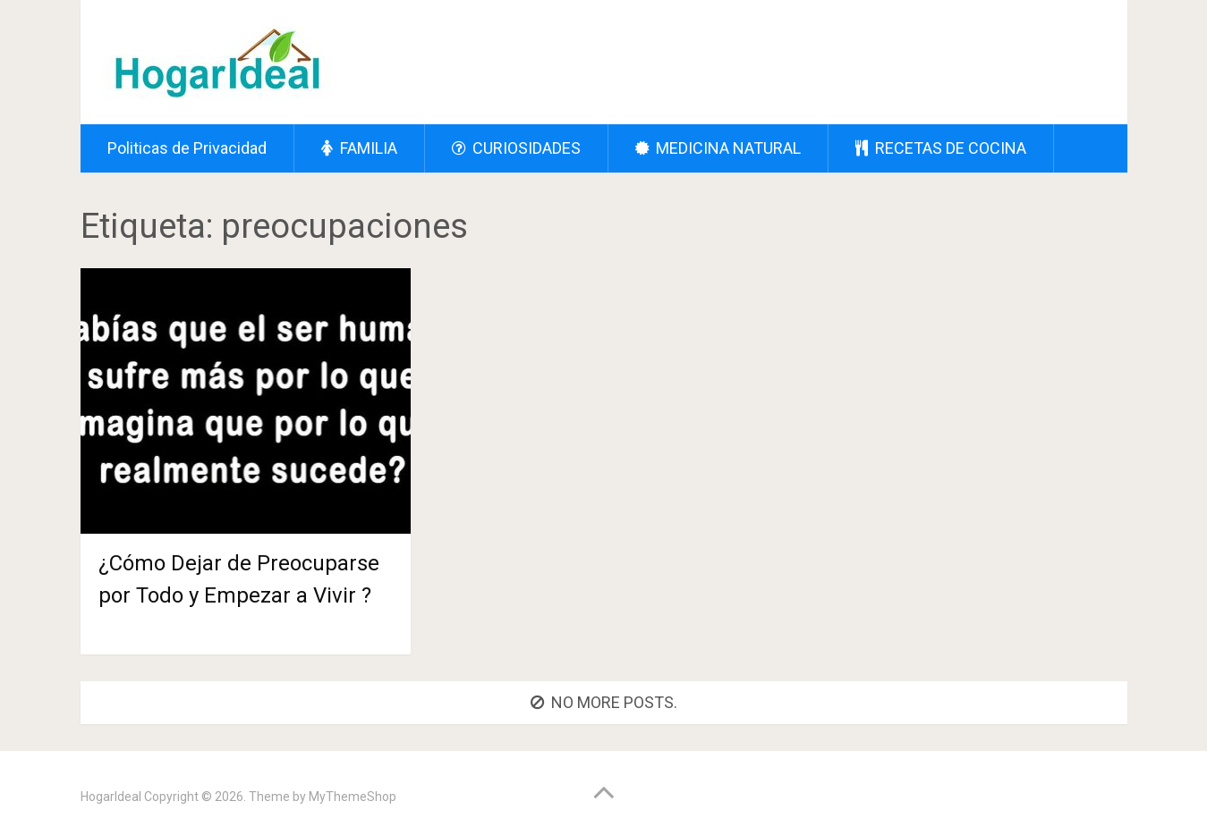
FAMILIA (359, 148)
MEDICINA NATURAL (718, 148)
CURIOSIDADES (516, 148)
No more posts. (604, 702)
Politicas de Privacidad (187, 148)
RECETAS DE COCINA (940, 148)
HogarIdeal (111, 796)
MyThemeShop (352, 796)
